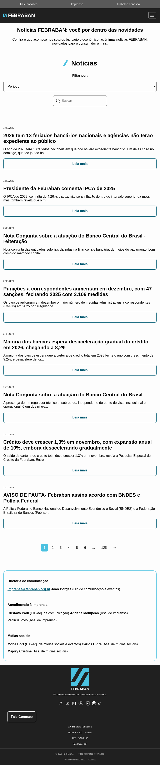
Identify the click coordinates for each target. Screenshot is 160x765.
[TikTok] (99, 706)
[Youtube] (81, 707)
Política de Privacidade (74, 760)
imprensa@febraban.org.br (29, 589)
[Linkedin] (74, 706)
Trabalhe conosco (128, 4)
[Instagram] (60, 706)
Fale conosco (29, 4)
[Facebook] (67, 706)
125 (104, 547)
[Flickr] (89, 706)
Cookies (92, 760)
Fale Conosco (22, 717)
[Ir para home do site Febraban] (19, 16)
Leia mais (80, 164)
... (93, 547)
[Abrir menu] (152, 16)
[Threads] (94, 704)
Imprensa (77, 4)
